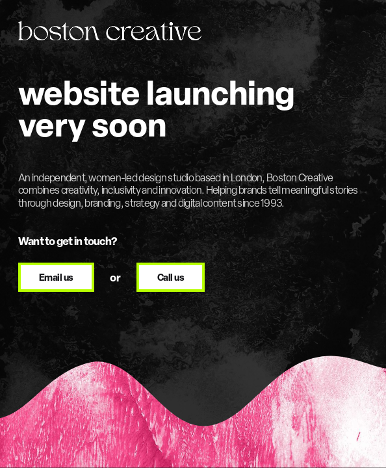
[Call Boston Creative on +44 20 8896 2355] (170, 277)
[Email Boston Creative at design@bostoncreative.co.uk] (56, 277)
